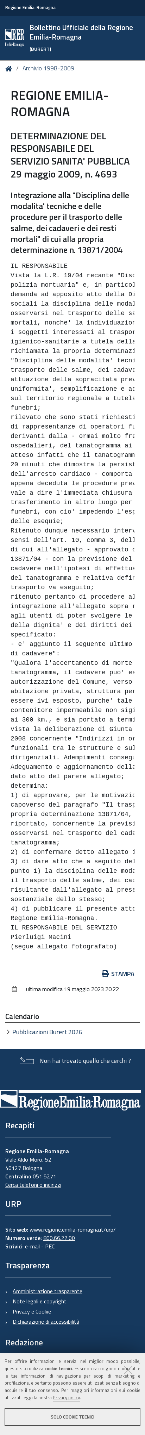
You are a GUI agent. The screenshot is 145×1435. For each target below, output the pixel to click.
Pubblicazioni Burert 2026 (47, 1032)
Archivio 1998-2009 (48, 68)
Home (10, 69)
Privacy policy (66, 1397)
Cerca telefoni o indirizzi (33, 1184)
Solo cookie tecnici (72, 1416)
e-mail (32, 1246)
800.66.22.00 (59, 1238)
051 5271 (44, 1176)
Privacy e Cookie (32, 1311)
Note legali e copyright (40, 1301)
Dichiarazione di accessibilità (46, 1321)
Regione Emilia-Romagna (30, 7)
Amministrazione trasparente (47, 1291)
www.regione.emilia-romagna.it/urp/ (73, 1229)
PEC (50, 1246)
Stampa (118, 973)
